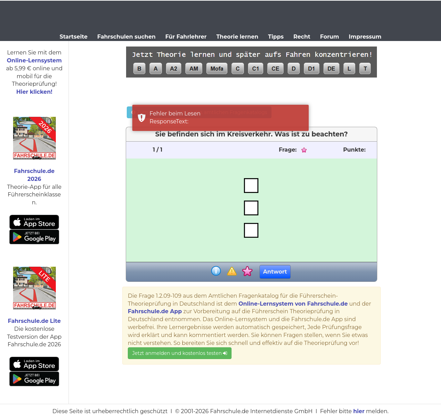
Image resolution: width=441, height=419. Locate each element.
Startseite (74, 36)
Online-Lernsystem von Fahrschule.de (293, 303)
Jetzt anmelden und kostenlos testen (179, 353)
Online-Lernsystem (34, 60)
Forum (329, 36)
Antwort (275, 271)
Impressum (365, 36)
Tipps (276, 36)
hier (359, 411)
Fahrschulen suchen (126, 36)
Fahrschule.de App (155, 311)
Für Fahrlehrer (186, 36)
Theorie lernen (237, 36)
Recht (302, 36)
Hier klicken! (34, 92)
